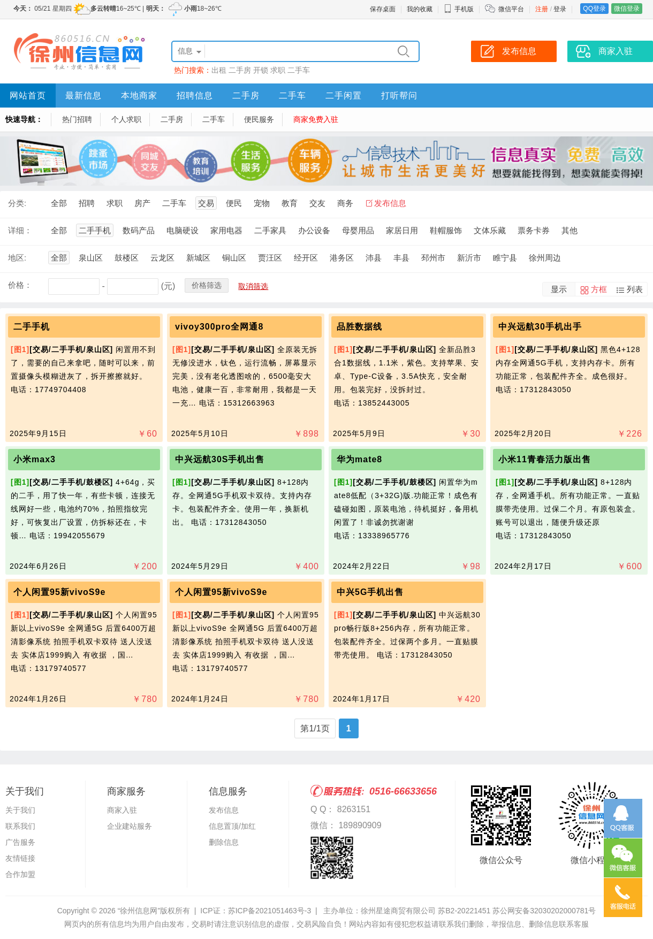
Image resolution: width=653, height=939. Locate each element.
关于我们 (20, 810)
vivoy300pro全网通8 (219, 326)
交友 (317, 203)
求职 (277, 70)
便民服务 (259, 119)
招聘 (87, 203)
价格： (20, 284)
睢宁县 (505, 257)
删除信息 (224, 842)
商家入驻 (122, 810)
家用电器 (226, 230)
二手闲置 (343, 95)
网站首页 (28, 95)
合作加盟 (20, 874)
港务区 (342, 257)
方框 (599, 289)
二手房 (240, 70)
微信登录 (627, 8)
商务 (345, 203)
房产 (142, 203)
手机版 (459, 9)
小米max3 (34, 459)
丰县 (401, 257)
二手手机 (95, 230)
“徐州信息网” (139, 910)
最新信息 (83, 95)
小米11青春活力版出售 (544, 459)
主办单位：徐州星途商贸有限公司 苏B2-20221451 (406, 910)
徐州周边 (545, 257)
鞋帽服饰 (446, 230)
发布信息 (390, 203)
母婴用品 (358, 230)
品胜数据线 (359, 326)
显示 (559, 289)
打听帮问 (399, 95)
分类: (17, 203)
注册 (541, 9)
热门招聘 (77, 119)
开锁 (260, 70)
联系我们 (20, 826)
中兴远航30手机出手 (540, 326)
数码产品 (139, 230)
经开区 (306, 257)
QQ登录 (594, 8)
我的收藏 (419, 9)
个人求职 (126, 119)
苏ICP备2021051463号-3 (270, 910)
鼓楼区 (127, 257)
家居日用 (402, 230)
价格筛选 (207, 285)
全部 (59, 203)
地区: (17, 257)
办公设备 (314, 230)
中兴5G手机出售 (370, 592)
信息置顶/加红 (232, 826)
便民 (234, 203)
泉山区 (91, 257)
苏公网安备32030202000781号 (544, 910)
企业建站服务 (129, 826)
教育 (290, 203)
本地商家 (139, 95)
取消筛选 (253, 286)
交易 (206, 203)
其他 (569, 230)
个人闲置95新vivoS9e (59, 592)
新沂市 (469, 257)
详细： (20, 230)
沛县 (374, 257)
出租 (218, 70)
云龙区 (162, 257)
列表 (635, 289)
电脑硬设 (182, 230)
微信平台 (511, 9)
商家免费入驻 (315, 119)
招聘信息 (195, 95)
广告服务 (20, 842)
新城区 (198, 257)
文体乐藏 (490, 230)
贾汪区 (270, 257)
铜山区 (234, 257)
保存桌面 (383, 9)
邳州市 (433, 257)
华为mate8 (359, 459)
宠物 (262, 203)
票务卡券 (534, 230)
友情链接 (20, 858)
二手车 (298, 70)
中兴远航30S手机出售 (219, 459)
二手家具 (270, 230)
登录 (559, 9)
